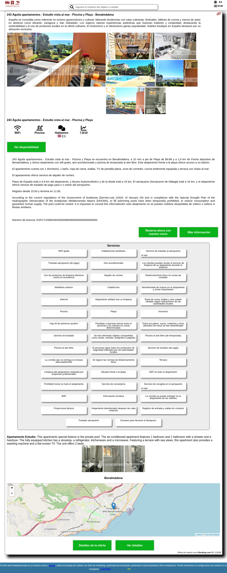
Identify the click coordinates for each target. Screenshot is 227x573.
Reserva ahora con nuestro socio (158, 232)
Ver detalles (135, 545)
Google (52, 565)
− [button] (12, 493)
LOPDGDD (105, 569)
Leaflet (199, 535)
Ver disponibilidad (26, 147)
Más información (199, 232)
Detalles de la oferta (92, 545)
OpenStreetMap (212, 535)
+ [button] (12, 488)
